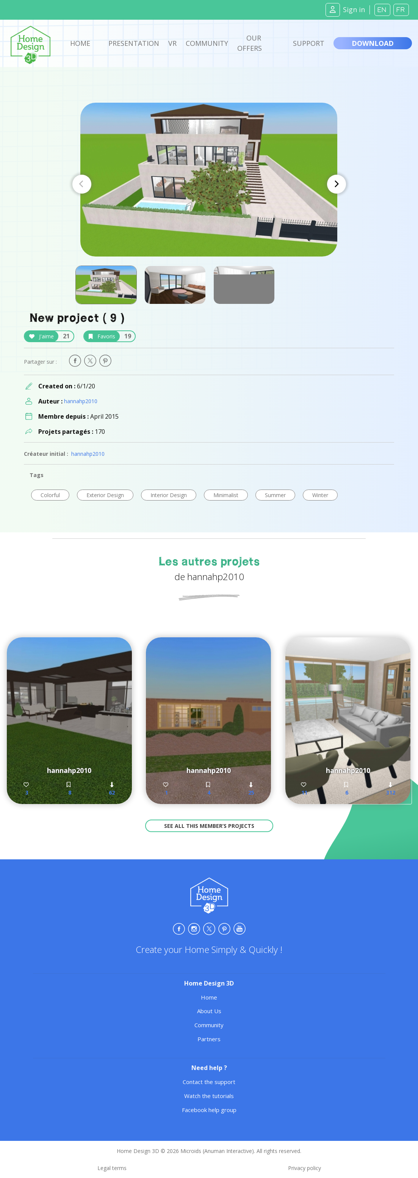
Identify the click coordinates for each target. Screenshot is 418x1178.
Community (207, 43)
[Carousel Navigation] (209, 184)
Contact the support (209, 1082)
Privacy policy (304, 1168)
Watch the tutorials (209, 1096)
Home (80, 43)
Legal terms (112, 1168)
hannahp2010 (80, 401)
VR (172, 43)
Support (308, 43)
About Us (209, 1011)
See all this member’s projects (209, 825)
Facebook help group (209, 1110)
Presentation (133, 43)
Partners (209, 1039)
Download (373, 43)
